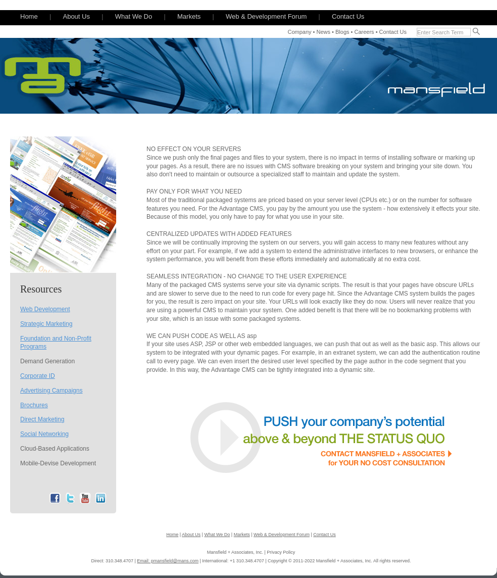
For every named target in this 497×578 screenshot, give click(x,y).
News (324, 32)
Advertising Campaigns (51, 390)
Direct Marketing (42, 419)
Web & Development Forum (266, 16)
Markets (189, 16)
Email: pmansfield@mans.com (167, 560)
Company (299, 32)
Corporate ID (37, 375)
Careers (364, 32)
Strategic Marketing (46, 323)
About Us (76, 16)
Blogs (342, 32)
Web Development (45, 309)
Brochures (34, 405)
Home (29, 16)
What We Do (133, 16)
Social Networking (44, 434)
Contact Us (348, 16)
